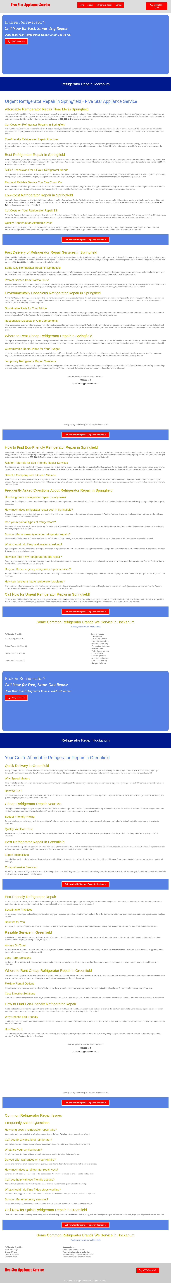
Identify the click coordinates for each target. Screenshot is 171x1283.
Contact (118, 5)
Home (81, 5)
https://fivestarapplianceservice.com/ (85, 384)
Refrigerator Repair (104, 5)
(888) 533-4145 (65, 119)
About (89, 5)
